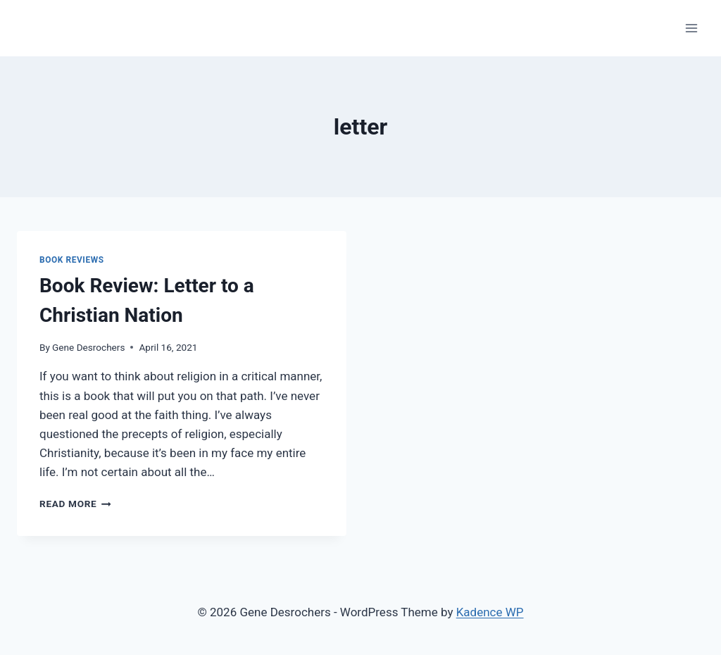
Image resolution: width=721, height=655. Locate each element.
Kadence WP (490, 612)
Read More (75, 503)
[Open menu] (691, 28)
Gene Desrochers (88, 347)
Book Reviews (71, 260)
